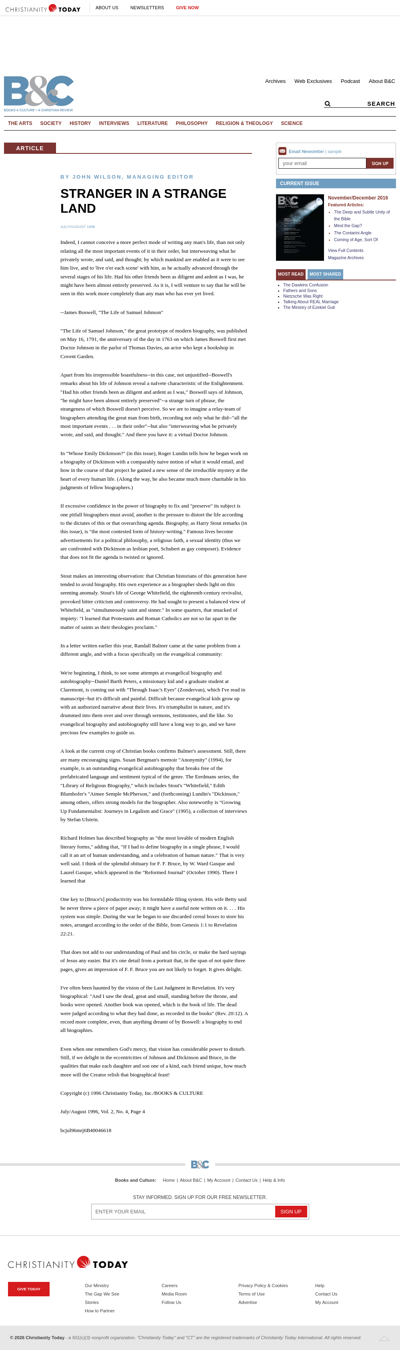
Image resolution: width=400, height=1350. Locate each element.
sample (335, 151)
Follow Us (171, 1302)
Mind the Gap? (348, 225)
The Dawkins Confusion (305, 284)
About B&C (382, 81)
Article (30, 148)
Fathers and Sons (300, 290)
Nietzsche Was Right (303, 296)
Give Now (187, 7)
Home (169, 1180)
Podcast (350, 81)
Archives (275, 81)
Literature (152, 123)
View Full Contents (346, 250)
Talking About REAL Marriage (311, 301)
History (80, 123)
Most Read (291, 274)
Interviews (114, 123)
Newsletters (147, 7)
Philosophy (192, 123)
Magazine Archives (346, 257)
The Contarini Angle (353, 232)
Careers (170, 1285)
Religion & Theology (244, 123)
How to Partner (100, 1310)
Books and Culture (135, 1180)
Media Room (174, 1294)
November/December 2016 (358, 198)
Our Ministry (97, 1285)
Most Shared (325, 274)
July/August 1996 (77, 227)
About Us (107, 7)
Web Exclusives (313, 81)
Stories (92, 1302)
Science (291, 123)
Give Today (28, 1289)
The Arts (20, 123)
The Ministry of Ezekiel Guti (309, 307)
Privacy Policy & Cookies (263, 1285)
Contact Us (247, 1180)
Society (51, 123)
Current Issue (299, 183)
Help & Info (274, 1180)
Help (319, 1285)
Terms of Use (251, 1294)
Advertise (247, 1302)
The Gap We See (102, 1294)
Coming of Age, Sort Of (356, 239)
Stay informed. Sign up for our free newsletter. (200, 1197)
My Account (218, 1180)
